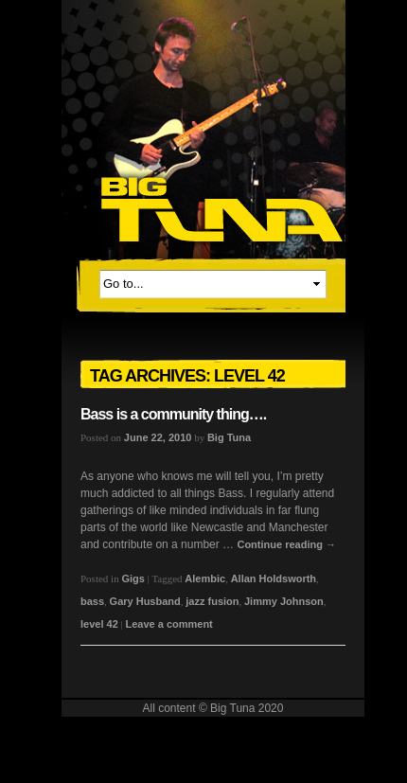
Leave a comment (168, 624)
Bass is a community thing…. (173, 414)
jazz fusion (212, 601)
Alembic (205, 578)
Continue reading (286, 544)
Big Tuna (229, 437)
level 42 (99, 624)
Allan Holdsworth (273, 578)
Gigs (132, 578)
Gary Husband (145, 601)
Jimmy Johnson (284, 601)
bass (92, 601)
